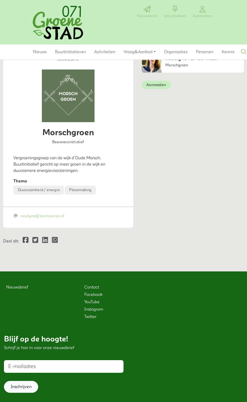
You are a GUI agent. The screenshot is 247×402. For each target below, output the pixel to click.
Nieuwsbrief (17, 287)
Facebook (93, 294)
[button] (40, 52)
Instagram (93, 309)
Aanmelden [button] (156, 85)
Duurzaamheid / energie (39, 190)
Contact (91, 287)
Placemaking (80, 190)
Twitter (90, 316)
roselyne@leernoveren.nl (42, 216)
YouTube (92, 302)
